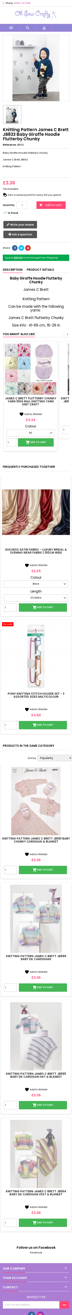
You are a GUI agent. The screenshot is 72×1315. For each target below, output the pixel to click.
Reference (9, 145)
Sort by (32, 758)
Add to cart (50, 205)
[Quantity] (22, 205)
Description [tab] (12, 270)
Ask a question (20, 235)
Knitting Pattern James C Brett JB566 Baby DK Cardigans (36, 957)
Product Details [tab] (40, 270)
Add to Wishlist (30, 414)
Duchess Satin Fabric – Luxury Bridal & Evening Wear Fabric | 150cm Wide (36, 551)
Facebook (36, 1252)
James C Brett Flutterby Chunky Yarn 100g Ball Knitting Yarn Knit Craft (30, 401)
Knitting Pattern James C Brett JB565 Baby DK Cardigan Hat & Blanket (36, 1075)
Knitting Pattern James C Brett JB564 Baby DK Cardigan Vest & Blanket (36, 1192)
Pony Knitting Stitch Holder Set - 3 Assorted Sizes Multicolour (36, 695)
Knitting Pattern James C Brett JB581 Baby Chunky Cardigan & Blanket (36, 840)
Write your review (20, 225)
